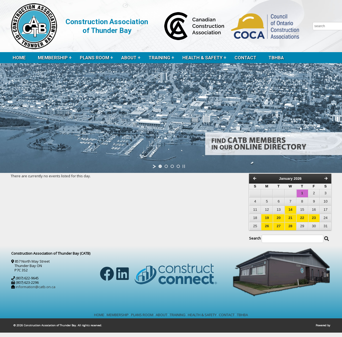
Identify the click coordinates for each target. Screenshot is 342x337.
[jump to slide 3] (172, 166)
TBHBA (276, 57)
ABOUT (129, 57)
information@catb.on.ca (35, 286)
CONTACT (245, 57)
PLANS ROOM (94, 57)
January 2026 (290, 178)
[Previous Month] (254, 178)
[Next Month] (325, 178)
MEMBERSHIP (53, 57)
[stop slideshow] (184, 166)
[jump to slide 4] (178, 166)
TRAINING (159, 57)
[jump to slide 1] (160, 166)
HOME (19, 57)
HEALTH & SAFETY (202, 57)
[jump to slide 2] (166, 166)
